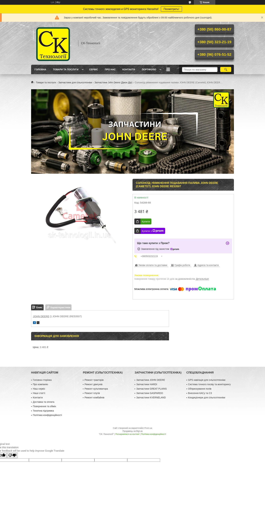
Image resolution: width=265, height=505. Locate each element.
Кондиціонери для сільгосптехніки (206, 397)
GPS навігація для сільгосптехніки (206, 380)
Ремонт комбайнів (94, 397)
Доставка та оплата (43, 402)
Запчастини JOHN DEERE (150, 380)
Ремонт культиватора (96, 388)
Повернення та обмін (44, 406)
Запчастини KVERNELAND (151, 397)
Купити (146, 221)
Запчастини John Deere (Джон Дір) (113, 82)
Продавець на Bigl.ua (132, 431)
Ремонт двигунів (93, 384)
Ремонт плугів (92, 393)
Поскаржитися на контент (127, 434)
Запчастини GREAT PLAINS (151, 388)
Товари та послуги (65, 69)
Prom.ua (148, 428)
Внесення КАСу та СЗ (200, 393)
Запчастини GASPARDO (149, 393)
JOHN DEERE (41, 316)
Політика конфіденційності (47, 415)
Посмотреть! (171, 9)
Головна (40, 69)
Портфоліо (149, 69)
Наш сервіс (39, 388)
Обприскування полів (199, 388)
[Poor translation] (12, 455)
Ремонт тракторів (94, 380)
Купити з (153, 230)
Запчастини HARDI (146, 384)
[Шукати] (225, 69)
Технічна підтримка (43, 410)
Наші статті (39, 393)
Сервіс (93, 69)
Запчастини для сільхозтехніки (75, 82)
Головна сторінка (42, 380)
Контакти (128, 69)
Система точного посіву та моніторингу (209, 384)
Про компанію (40, 384)
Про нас (110, 69)
